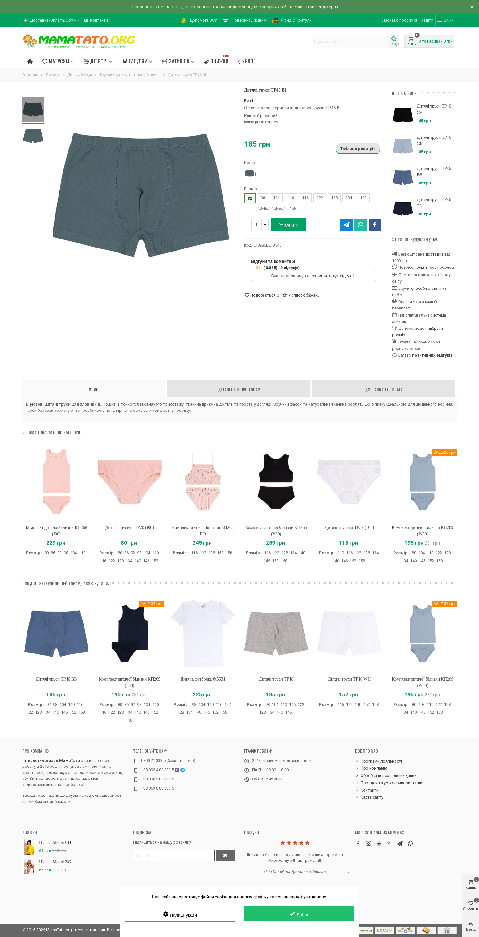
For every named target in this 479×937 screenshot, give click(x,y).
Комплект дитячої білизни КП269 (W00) (422, 530)
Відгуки (251, 832)
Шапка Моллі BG (55, 862)
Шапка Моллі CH (55, 842)
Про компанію (35, 750)
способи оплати (426, 288)
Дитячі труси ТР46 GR (434, 140)
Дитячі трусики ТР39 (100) (349, 527)
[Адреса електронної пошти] (174, 855)
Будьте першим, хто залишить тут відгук (313, 275)
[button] (52, 20)
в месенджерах (322, 6)
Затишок (175, 61)
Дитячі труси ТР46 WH (349, 679)
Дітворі (96, 61)
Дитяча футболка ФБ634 (202, 679)
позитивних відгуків (432, 355)
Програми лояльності (378, 761)
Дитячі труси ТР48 (276, 679)
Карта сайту (369, 797)
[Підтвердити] (225, 855)
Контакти (367, 790)
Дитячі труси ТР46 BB (434, 171)
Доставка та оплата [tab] (384, 389)
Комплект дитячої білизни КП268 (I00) (56, 530)
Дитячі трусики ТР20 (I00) (129, 527)
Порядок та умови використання (389, 783)
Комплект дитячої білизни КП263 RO (203, 530)
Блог (247, 61)
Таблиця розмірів (358, 148)
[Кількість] (256, 225)
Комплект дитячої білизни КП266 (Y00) (276, 530)
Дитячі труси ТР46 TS (434, 202)
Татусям (135, 61)
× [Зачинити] (472, 6)
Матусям (55, 61)
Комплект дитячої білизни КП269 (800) (130, 682)
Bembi (250, 100)
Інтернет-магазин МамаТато (51, 760)
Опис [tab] (94, 389)
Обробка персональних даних (385, 776)
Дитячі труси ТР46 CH (434, 109)
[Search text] (350, 41)
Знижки (217, 60)
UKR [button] (446, 20)
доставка (434, 254)
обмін (421, 267)
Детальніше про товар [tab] (239, 389)
